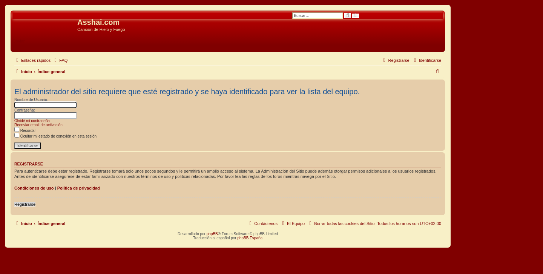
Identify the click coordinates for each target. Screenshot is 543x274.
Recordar (25, 131)
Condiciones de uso (34, 188)
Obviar (18, 41)
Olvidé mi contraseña (32, 121)
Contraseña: (24, 110)
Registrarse (24, 204)
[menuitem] (59, 60)
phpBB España (249, 238)
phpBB (212, 234)
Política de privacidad (78, 188)
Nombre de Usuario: (31, 100)
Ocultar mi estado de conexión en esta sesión (55, 136)
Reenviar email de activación (38, 125)
